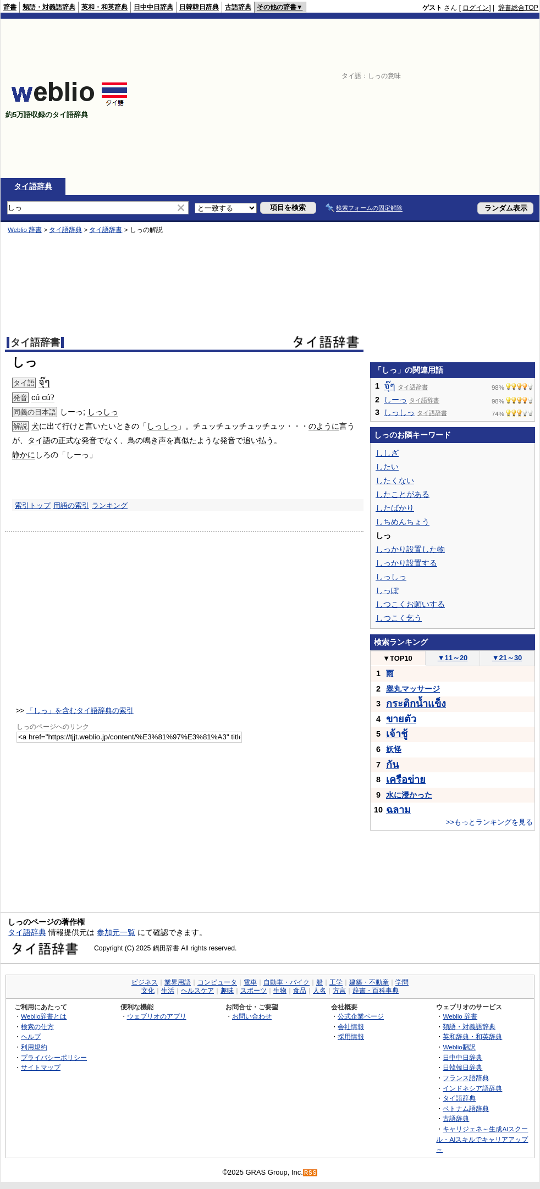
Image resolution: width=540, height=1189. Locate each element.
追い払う (258, 440)
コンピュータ (217, 982)
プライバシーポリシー (54, 1057)
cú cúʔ (42, 397)
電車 (250, 982)
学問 (402, 982)
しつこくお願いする (410, 604)
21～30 (507, 658)
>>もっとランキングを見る (489, 822)
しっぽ (387, 590)
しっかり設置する (406, 562)
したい (387, 466)
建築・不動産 (369, 982)
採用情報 (351, 1036)
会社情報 (351, 1026)
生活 (167, 990)
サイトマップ (40, 1067)
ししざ (387, 453)
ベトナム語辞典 (466, 1108)
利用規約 (34, 1046)
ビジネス (144, 982)
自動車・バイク (286, 982)
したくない (395, 480)
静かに (23, 454)
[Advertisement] (444, 98)
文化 (148, 990)
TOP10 (397, 658)
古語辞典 (238, 7)
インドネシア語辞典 (472, 1088)
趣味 (227, 990)
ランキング (110, 505)
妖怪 (393, 749)
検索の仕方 (37, 1026)
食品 (299, 990)
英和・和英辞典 (104, 7)
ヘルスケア (197, 990)
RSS (310, 1173)
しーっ (395, 399)
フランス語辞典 (466, 1077)
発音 (89, 440)
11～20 (453, 658)
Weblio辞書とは (44, 1016)
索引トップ (33, 505)
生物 (279, 990)
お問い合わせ (252, 1016)
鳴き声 (154, 440)
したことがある (402, 494)
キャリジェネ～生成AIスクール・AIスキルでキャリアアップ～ (482, 1139)
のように (323, 426)
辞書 (9, 7)
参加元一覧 (116, 932)
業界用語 (177, 982)
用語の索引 (71, 505)
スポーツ (253, 990)
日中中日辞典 (153, 7)
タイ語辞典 (33, 186)
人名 (319, 990)
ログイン (475, 8)
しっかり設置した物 (410, 549)
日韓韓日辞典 (199, 7)
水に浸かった (409, 794)
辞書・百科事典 (375, 990)
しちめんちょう (402, 521)
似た (189, 440)
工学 (336, 982)
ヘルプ (31, 1036)
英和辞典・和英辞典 (472, 1036)
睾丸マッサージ (413, 688)
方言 (339, 990)
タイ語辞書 (105, 229)
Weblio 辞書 (25, 229)
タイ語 (39, 440)
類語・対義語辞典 (49, 7)
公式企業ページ (361, 1016)
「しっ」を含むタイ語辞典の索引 (80, 710)
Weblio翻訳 (459, 1046)
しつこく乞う (399, 617)
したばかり (395, 508)
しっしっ (102, 411)
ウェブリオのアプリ (156, 1016)
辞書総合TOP (518, 8)
